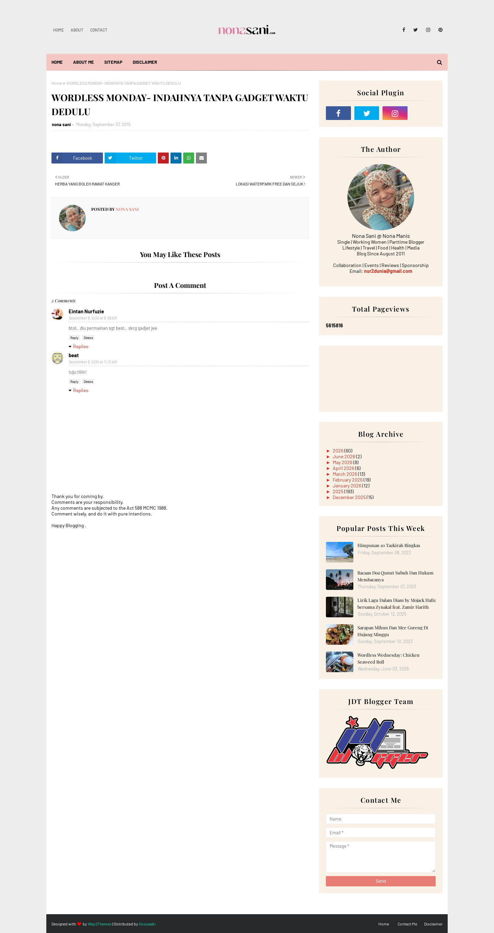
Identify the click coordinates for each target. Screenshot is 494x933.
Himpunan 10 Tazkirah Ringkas (388, 545)
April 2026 (344, 468)
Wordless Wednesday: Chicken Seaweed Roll (388, 658)
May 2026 (343, 462)
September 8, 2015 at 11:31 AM (93, 362)
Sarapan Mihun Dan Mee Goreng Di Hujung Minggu (392, 631)
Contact (98, 29)
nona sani (61, 124)
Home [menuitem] (57, 62)
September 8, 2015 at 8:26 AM (93, 318)
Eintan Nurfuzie (86, 311)
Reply (74, 338)
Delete (88, 338)
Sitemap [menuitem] (113, 62)
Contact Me (407, 923)
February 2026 (348, 480)
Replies (81, 346)
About (77, 29)
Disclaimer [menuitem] (145, 62)
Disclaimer (433, 923)
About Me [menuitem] (83, 62)
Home (58, 29)
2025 (338, 491)
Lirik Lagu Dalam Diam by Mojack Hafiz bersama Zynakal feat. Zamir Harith (396, 603)
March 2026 (345, 474)
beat (74, 355)
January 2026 (347, 485)
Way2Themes (99, 923)
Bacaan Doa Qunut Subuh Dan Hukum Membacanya (395, 576)
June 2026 (344, 456)
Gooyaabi (147, 923)
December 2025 (350, 497)
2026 (338, 450)
